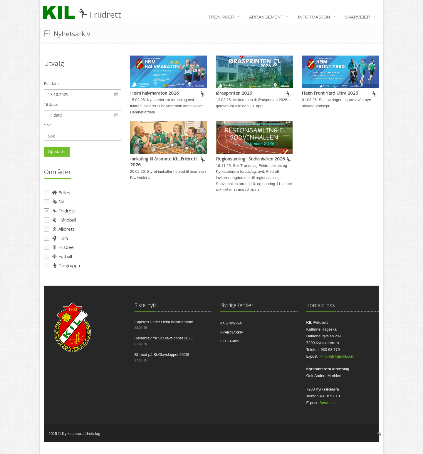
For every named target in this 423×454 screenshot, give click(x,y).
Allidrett (59, 229)
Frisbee (59, 247)
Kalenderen (231, 323)
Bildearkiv (229, 341)
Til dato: (51, 104)
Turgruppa (62, 265)
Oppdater (57, 151)
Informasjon (314, 16)
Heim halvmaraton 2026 (154, 93)
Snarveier (357, 16)
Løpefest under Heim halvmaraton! (164, 322)
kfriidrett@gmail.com (336, 356)
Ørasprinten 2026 (234, 93)
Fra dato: (52, 83)
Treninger (221, 16)
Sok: (48, 125)
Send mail (327, 403)
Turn (56, 238)
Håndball (60, 220)
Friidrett (59, 211)
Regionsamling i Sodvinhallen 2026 (250, 159)
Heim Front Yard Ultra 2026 (330, 93)
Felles (57, 192)
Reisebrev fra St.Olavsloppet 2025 (164, 338)
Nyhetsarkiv (231, 332)
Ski (54, 202)
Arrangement (266, 16)
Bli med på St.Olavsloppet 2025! (162, 354)
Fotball (58, 256)
